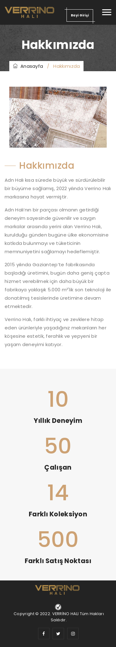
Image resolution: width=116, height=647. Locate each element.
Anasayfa (28, 66)
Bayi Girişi (80, 15)
